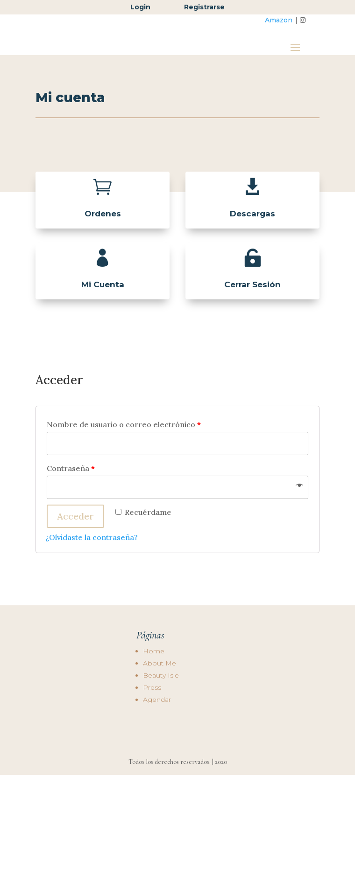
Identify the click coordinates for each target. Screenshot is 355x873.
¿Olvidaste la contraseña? (91, 560)
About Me (159, 686)
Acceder (75, 539)
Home (153, 674)
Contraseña (71, 491)
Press (152, 710)
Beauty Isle (161, 698)
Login (141, 7)
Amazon (278, 20)
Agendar (157, 722)
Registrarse (204, 7)
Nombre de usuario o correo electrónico (124, 447)
